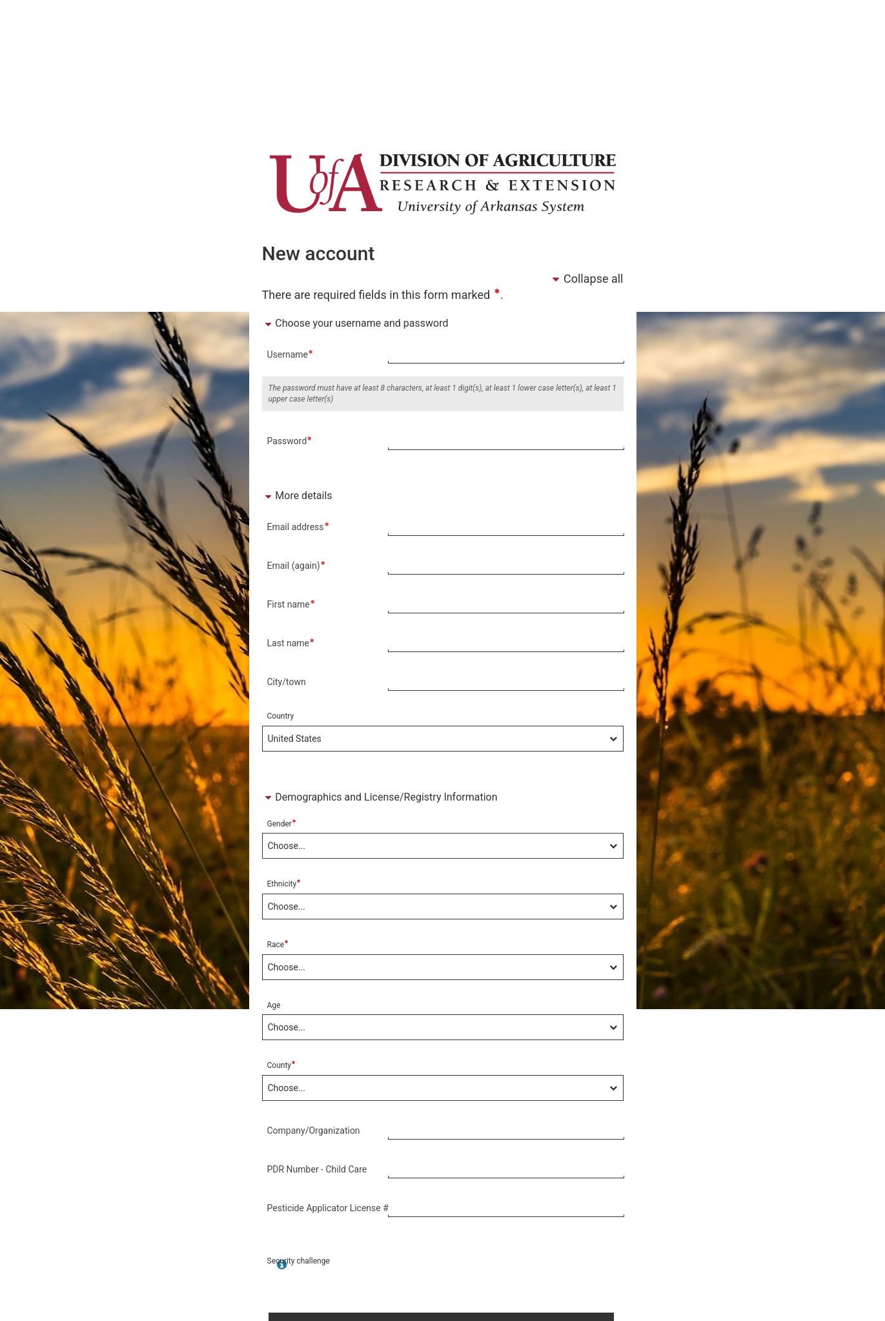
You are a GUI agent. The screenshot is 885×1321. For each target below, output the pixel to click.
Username (290, 354)
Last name (291, 642)
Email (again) (296, 565)
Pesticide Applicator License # (328, 1208)
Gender (282, 823)
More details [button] (297, 495)
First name (291, 603)
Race (278, 944)
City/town (286, 682)
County (281, 1065)
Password (290, 440)
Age (274, 1005)
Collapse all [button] (586, 278)
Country (280, 716)
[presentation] (460, 1281)
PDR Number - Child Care (317, 1169)
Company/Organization (313, 1130)
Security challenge (298, 1260)
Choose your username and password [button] (355, 323)
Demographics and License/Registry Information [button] (380, 797)
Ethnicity (284, 883)
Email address (298, 526)
